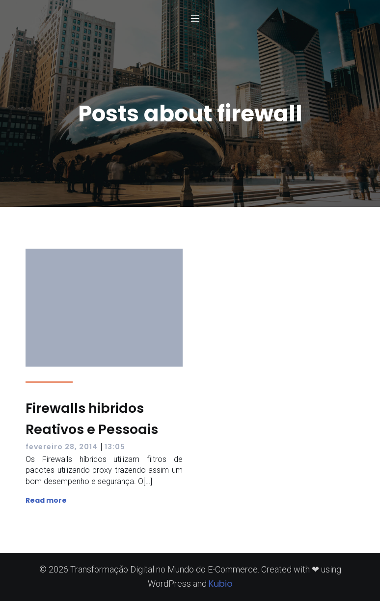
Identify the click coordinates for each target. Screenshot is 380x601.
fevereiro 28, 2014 (62, 447)
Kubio (221, 583)
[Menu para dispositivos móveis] (195, 18)
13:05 (115, 447)
